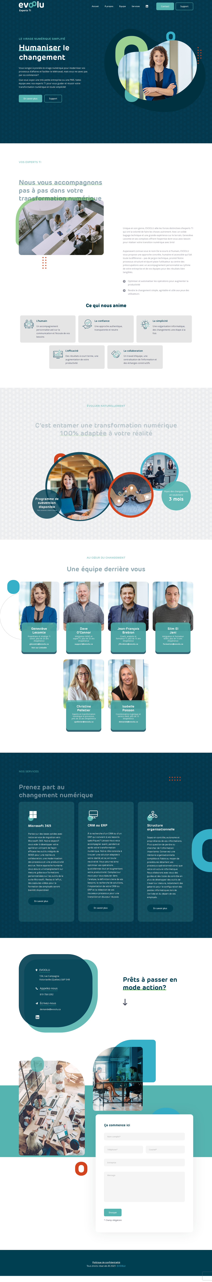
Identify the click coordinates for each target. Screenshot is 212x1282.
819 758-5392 (46, 995)
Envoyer (113, 1218)
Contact (165, 6)
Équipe (122, 6)
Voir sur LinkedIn (39, 648)
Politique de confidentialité (106, 1269)
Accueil (95, 6)
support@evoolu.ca (84, 644)
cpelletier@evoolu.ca (83, 722)
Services (136, 6)
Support (184, 6)
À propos (109, 6)
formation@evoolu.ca (173, 644)
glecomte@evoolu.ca (39, 644)
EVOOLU (121, 1272)
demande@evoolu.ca (128, 722)
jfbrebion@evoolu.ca (128, 644)
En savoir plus (30, 98)
